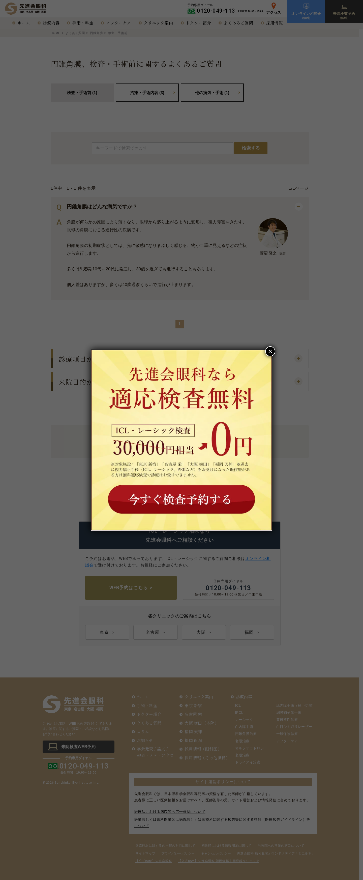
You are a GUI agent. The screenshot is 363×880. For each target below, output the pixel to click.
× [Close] (270, 351)
